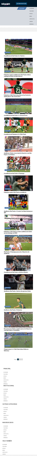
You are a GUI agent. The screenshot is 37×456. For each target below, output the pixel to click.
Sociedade (31, 8)
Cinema (31, 21)
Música (31, 13)
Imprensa (31, 24)
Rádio (30, 16)
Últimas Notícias (21, 3)
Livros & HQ (31, 18)
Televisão (31, 11)
